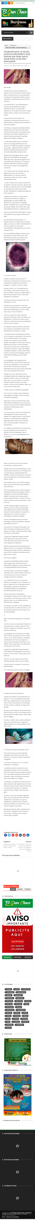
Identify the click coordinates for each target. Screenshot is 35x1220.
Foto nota (9, 1004)
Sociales (16, 1019)
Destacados (20, 998)
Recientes (13, 45)
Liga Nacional (21, 1010)
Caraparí (9, 989)
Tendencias (10, 1024)
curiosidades (10, 992)
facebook (28, 889)
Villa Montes (20, 1024)
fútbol (26, 1004)
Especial (28, 1001)
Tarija (8, 1021)
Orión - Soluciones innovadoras (10, 1217)
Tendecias (25, 1021)
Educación (9, 1001)
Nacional (9, 1013)
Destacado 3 (10, 998)
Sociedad (24, 1019)
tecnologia (16, 1021)
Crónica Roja (26, 989)
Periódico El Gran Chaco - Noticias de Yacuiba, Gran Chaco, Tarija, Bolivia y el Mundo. (17, 1213)
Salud (8, 1019)
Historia (19, 1007)
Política (9, 1016)
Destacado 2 (18, 995)
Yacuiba (9, 1027)
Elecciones (19, 1001)
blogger (19, 889)
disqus (13, 889)
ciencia (17, 989)
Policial (25, 1013)
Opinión (17, 1013)
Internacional (19, 65)
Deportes (9, 995)
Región (25, 1016)
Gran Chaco (10, 1007)
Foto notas (18, 1004)
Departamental (21, 992)
